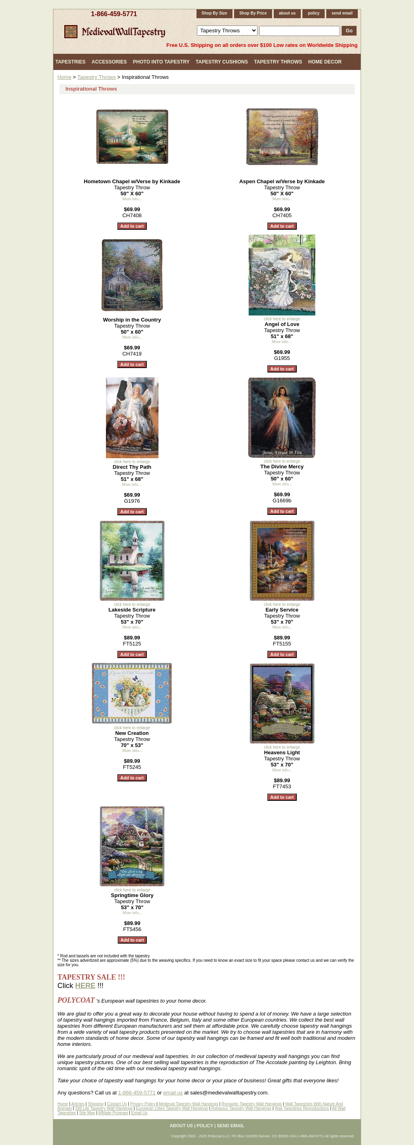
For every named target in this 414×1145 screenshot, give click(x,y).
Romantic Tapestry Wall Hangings (252, 1104)
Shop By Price (253, 13)
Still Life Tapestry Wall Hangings (104, 1108)
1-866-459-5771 (114, 14)
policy (313, 13)
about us (287, 13)
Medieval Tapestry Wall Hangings (188, 1104)
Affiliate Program (113, 1113)
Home (64, 77)
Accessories (109, 62)
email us (173, 1093)
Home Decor (325, 62)
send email (342, 13)
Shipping (96, 1104)
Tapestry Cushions (222, 62)
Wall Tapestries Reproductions (302, 1108)
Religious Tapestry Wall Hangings (240, 1108)
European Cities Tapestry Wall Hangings (172, 1108)
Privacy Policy (142, 1104)
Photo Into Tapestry (161, 62)
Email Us (139, 1113)
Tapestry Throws (278, 62)
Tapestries (70, 62)
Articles (77, 1104)
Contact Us (117, 1104)
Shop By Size (214, 13)
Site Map (87, 1113)
